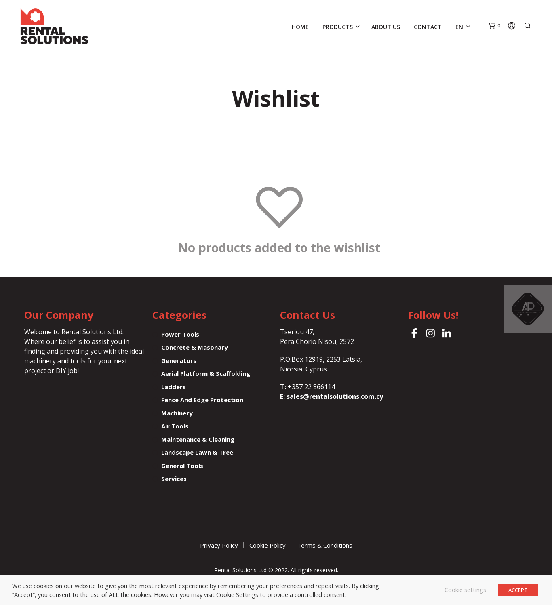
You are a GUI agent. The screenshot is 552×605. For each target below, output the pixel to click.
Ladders (173, 387)
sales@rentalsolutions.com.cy (335, 396)
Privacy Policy (219, 545)
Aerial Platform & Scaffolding (205, 373)
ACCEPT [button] (518, 590)
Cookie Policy (267, 545)
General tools (182, 466)
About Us (385, 27)
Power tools (180, 334)
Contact (428, 27)
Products (337, 27)
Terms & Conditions (324, 545)
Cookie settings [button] (465, 590)
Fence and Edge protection (202, 400)
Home (300, 27)
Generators (178, 360)
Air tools (174, 426)
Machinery (177, 413)
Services (174, 478)
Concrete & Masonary (194, 347)
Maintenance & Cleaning (197, 439)
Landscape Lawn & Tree (197, 452)
